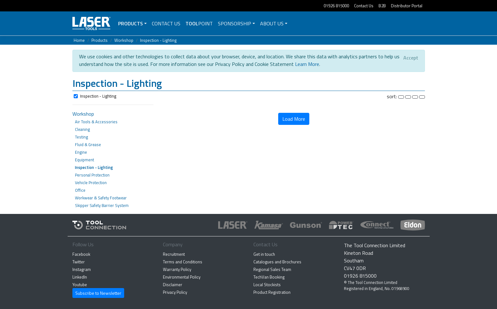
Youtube (79, 284)
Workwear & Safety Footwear (101, 198)
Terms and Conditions (182, 262)
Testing (81, 137)
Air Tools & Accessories (96, 122)
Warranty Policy (177, 269)
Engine (81, 152)
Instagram (81, 269)
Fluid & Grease (88, 144)
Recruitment (174, 254)
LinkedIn (79, 277)
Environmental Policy (181, 277)
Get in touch (264, 254)
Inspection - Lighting (158, 40)
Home (79, 40)
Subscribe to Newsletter (98, 293)
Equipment (84, 160)
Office (80, 190)
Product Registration (272, 292)
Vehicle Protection (91, 182)
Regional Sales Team (272, 269)
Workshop (123, 40)
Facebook (81, 254)
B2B (382, 6)
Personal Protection (92, 175)
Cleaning (82, 129)
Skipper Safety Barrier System (102, 205)
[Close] (411, 57)
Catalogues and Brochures (277, 262)
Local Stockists (267, 284)
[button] (248, 84)
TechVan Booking (269, 277)
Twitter (78, 262)
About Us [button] (272, 23)
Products (130, 23)
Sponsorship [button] (234, 23)
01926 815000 (336, 6)
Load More (293, 119)
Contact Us (363, 6)
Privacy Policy (175, 292)
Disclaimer (172, 284)
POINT (199, 23)
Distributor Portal (406, 6)
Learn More (307, 64)
